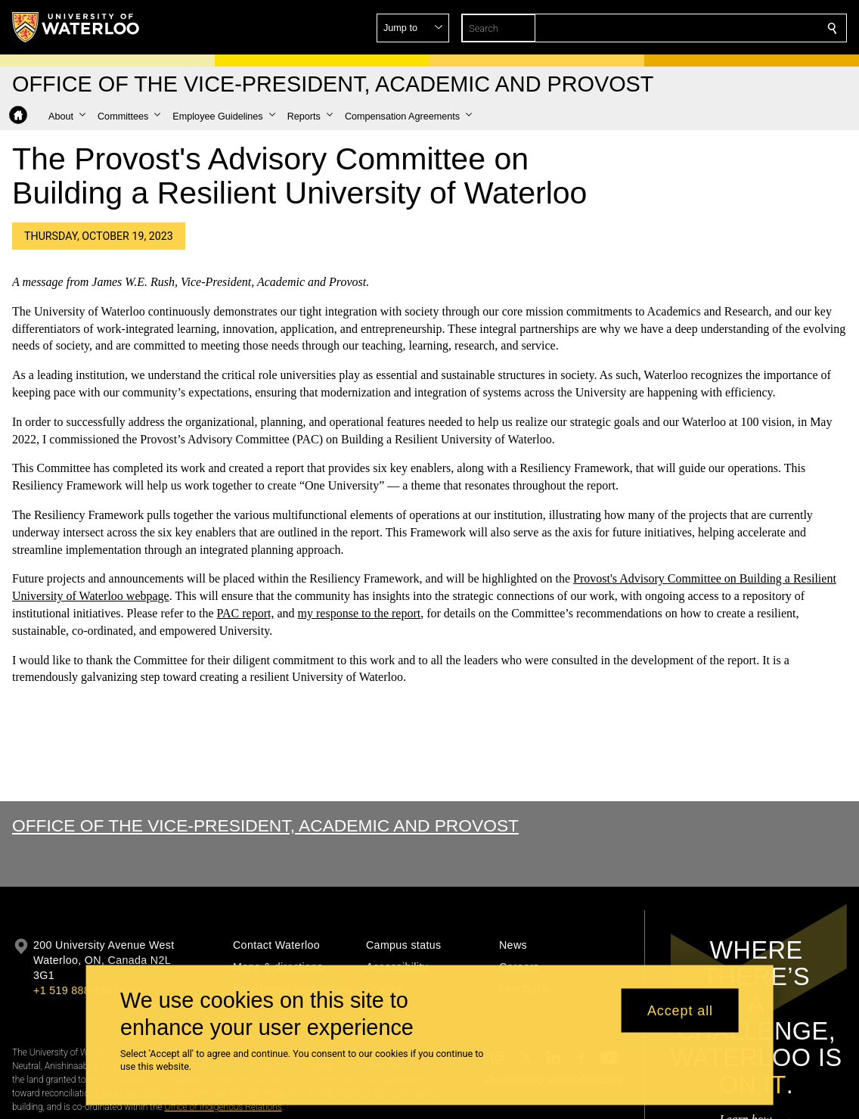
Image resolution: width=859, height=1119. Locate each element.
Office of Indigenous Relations (223, 1107)
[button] (722, 28)
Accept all (680, 1010)
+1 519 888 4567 (75, 990)
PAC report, (245, 613)
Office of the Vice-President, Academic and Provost (265, 825)
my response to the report (359, 613)
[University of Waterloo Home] (76, 27)
